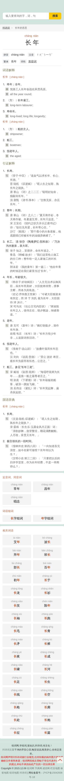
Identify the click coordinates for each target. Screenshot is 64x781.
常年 (16, 486)
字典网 (38, 768)
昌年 (47, 486)
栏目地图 (55, 768)
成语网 (46, 768)
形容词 (32, 61)
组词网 (30, 768)
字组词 (17, 518)
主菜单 (59, 5)
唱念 (16, 499)
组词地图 (14, 772)
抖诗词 (6, 28)
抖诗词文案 (8, 749)
